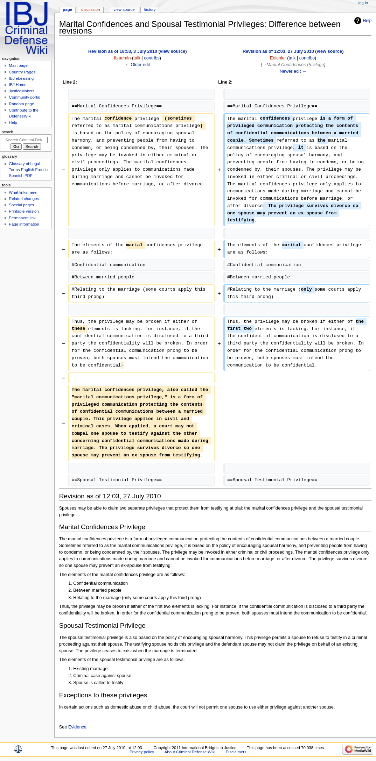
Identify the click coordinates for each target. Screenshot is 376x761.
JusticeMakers (21, 91)
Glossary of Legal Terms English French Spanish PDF (28, 170)
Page (67, 9)
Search (7, 132)
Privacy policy (142, 752)
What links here (22, 192)
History (150, 9)
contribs (151, 58)
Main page (18, 65)
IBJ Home (17, 85)
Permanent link (22, 218)
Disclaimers (236, 752)
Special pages (21, 205)
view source (173, 51)
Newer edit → (293, 71)
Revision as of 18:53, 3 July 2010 (122, 51)
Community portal (24, 97)
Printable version (24, 211)
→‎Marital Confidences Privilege (293, 64)
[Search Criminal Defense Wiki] (26, 140)
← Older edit (137, 64)
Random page (21, 104)
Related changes (24, 199)
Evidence (77, 727)
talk (136, 58)
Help (367, 20)
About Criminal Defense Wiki (190, 752)
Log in (363, 3)
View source (123, 9)
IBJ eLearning (21, 78)
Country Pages (22, 72)
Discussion (90, 9)
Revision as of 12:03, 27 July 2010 (278, 51)
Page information (24, 224)
